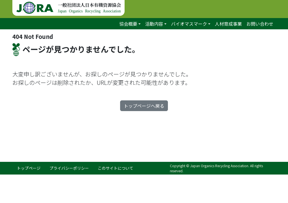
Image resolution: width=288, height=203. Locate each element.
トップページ (28, 168)
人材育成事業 (228, 23)
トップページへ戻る (144, 105)
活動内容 (154, 23)
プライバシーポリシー (69, 168)
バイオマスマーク (189, 23)
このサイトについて (115, 168)
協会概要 (128, 23)
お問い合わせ (259, 23)
